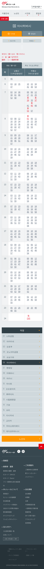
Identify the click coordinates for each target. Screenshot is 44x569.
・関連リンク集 (29, 555)
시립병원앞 (21, 399)
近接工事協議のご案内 (10, 539)
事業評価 (28, 512)
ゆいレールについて (10, 489)
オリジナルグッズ (8, 516)
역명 (30, 330)
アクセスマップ (30, 519)
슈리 (21, 410)
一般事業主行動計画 (31, 508)
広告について (7, 535)
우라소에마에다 (21, 425)
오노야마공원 (21, 351)
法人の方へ (7, 527)
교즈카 (21, 420)
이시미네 (21, 415)
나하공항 (21, 336)
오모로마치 (21, 388)
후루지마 (21, 394)
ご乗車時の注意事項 (31, 470)
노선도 (16, 13)
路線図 (5, 460)
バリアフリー (29, 477)
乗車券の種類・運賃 (9, 471)
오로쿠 (21, 346)
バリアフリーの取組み (10, 505)
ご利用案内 (29, 465)
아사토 (21, 383)
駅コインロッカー (30, 473)
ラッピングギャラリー (10, 519)
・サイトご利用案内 (13, 555)
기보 (21, 404)
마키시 (21, 378)
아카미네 (21, 341)
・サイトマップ (11, 560)
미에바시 (21, 373)
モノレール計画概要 (9, 497)
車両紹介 (6, 494)
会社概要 (28, 494)
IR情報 (27, 497)
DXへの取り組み (30, 516)
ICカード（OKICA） (9, 475)
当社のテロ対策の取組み (11, 508)
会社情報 (28, 489)
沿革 (26, 501)
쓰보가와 (11, 41)
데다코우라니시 (21, 431)
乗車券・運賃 (8, 466)
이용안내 (5, 13)
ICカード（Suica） (9, 478)
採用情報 (28, 523)
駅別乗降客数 (7, 512)
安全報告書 (6, 501)
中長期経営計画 (30, 505)
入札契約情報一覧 (8, 531)
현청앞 (32, 41)
